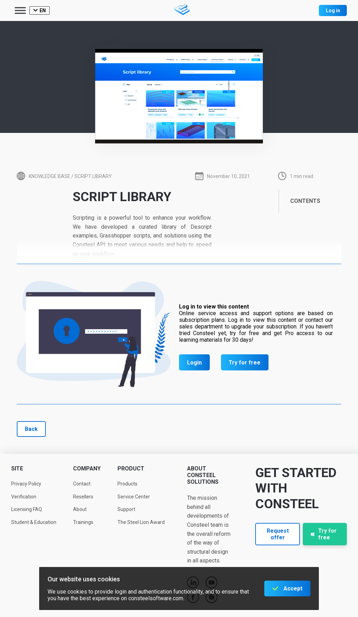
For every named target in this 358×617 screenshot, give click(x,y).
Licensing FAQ (26, 509)
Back (31, 429)
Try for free (244, 362)
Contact (82, 484)
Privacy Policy (26, 484)
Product (130, 468)
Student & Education (33, 522)
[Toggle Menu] (20, 10)
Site (17, 468)
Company (87, 468)
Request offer (278, 534)
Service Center (133, 496)
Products (127, 484)
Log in (333, 10)
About (80, 509)
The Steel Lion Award (141, 522)
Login (194, 362)
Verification (23, 496)
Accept (293, 588)
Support (126, 509)
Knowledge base (49, 176)
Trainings (83, 522)
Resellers (83, 496)
